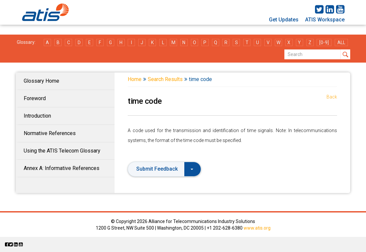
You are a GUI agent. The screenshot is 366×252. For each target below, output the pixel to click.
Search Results (165, 79)
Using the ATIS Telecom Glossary (62, 151)
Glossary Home (41, 81)
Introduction (37, 116)
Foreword (35, 98)
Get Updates (284, 19)
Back (332, 96)
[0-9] (324, 42)
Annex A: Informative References (61, 168)
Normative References (50, 133)
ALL (341, 42)
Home (135, 79)
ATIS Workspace (325, 19)
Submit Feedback (164, 169)
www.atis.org (257, 228)
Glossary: (26, 42)
